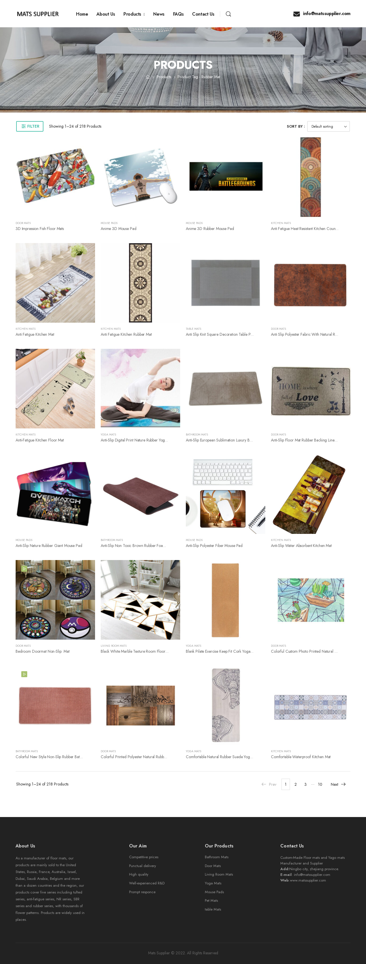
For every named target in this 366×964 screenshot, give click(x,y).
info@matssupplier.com (321, 13)
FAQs (178, 14)
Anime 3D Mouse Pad (118, 228)
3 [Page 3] (305, 784)
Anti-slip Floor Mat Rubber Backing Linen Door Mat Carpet (318, 440)
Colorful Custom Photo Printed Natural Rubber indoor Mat (318, 651)
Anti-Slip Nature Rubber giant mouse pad (49, 545)
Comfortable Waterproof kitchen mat (301, 757)
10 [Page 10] (320, 784)
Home (82, 14)
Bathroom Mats (197, 434)
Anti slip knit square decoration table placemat (224, 334)
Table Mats (193, 329)
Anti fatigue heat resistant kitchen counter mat (308, 228)
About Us (105, 14)
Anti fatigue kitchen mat (35, 334)
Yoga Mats (108, 434)
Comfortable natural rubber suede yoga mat (222, 757)
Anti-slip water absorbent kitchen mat (301, 545)
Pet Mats (211, 900)
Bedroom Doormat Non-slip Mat (43, 651)
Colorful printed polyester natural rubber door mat (142, 757)
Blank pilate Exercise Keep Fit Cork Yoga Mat (221, 651)
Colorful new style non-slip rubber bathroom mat (56, 757)
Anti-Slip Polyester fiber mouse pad (214, 545)
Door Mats (23, 223)
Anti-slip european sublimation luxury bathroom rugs (229, 440)
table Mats (213, 909)
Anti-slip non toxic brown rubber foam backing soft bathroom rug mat (160, 545)
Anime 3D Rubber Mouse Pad (210, 228)
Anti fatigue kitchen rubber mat (126, 334)
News (158, 14)
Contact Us (203, 14)
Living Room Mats (114, 646)
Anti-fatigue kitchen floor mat (40, 440)
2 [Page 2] (296, 784)
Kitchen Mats (281, 223)
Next (338, 784)
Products (132, 14)
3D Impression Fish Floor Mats (40, 228)
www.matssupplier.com (308, 880)
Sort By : (296, 126)
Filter (33, 126)
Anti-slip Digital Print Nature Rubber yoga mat (137, 440)
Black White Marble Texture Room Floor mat (136, 651)
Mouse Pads (109, 223)
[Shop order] (328, 126)
